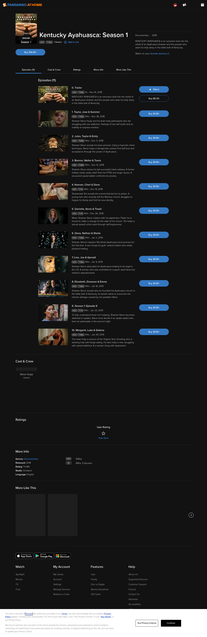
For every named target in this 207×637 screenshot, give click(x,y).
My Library (58, 563)
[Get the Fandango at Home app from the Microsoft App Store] (63, 544)
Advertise (133, 587)
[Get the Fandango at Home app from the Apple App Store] (24, 544)
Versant (29, 613)
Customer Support (137, 573)
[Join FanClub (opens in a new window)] (175, 5)
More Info (98, 58)
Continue (171, 623)
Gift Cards (95, 582)
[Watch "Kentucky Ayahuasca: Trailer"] (154, 78)
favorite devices (159, 42)
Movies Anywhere (100, 578)
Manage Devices (61, 578)
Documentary (31, 447)
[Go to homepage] (22, 5)
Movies (19, 568)
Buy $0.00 (154, 87)
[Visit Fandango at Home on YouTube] (188, 604)
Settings (57, 573)
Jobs (131, 597)
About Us (133, 563)
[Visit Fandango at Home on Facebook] (181, 604)
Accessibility (135, 592)
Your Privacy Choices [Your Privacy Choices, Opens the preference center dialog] (146, 623)
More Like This (123, 58)
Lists (93, 563)
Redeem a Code (61, 582)
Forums (132, 578)
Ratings (77, 58)
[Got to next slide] (191, 503)
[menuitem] (193, 5)
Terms (64, 613)
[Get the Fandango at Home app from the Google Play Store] (44, 544)
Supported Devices (138, 568)
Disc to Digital (97, 573)
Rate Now (103, 426)
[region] (103, 623)
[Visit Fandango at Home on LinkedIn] (174, 604)
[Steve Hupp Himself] (26, 376)
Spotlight (20, 563)
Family (94, 568)
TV (17, 573)
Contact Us (134, 582)
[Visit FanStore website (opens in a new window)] (202, 5)
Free (18, 578)
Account (57, 568)
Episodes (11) (28, 58)
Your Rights (106, 617)
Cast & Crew (54, 58)
